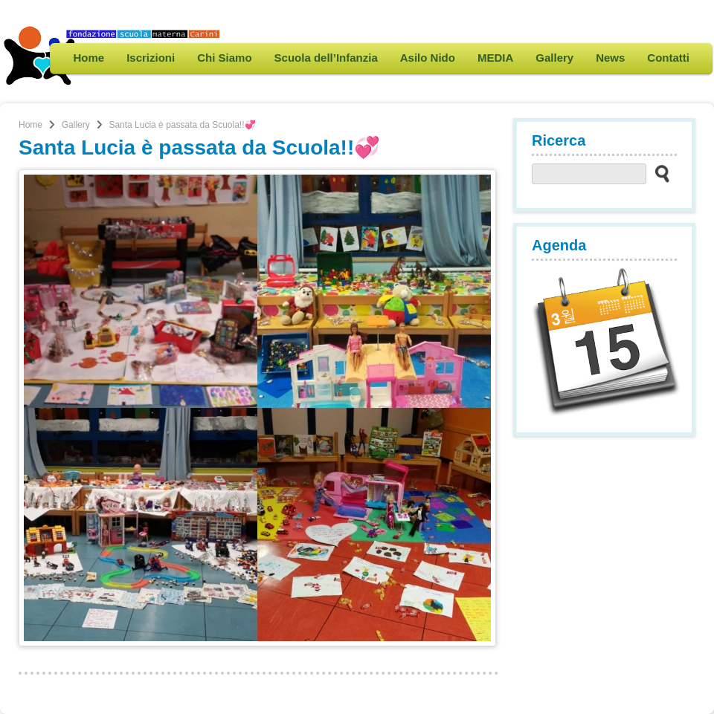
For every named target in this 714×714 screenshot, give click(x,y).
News (610, 57)
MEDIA (495, 57)
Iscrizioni (150, 57)
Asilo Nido (427, 57)
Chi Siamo (224, 57)
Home (88, 57)
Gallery (554, 57)
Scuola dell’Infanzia (326, 57)
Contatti (668, 57)
